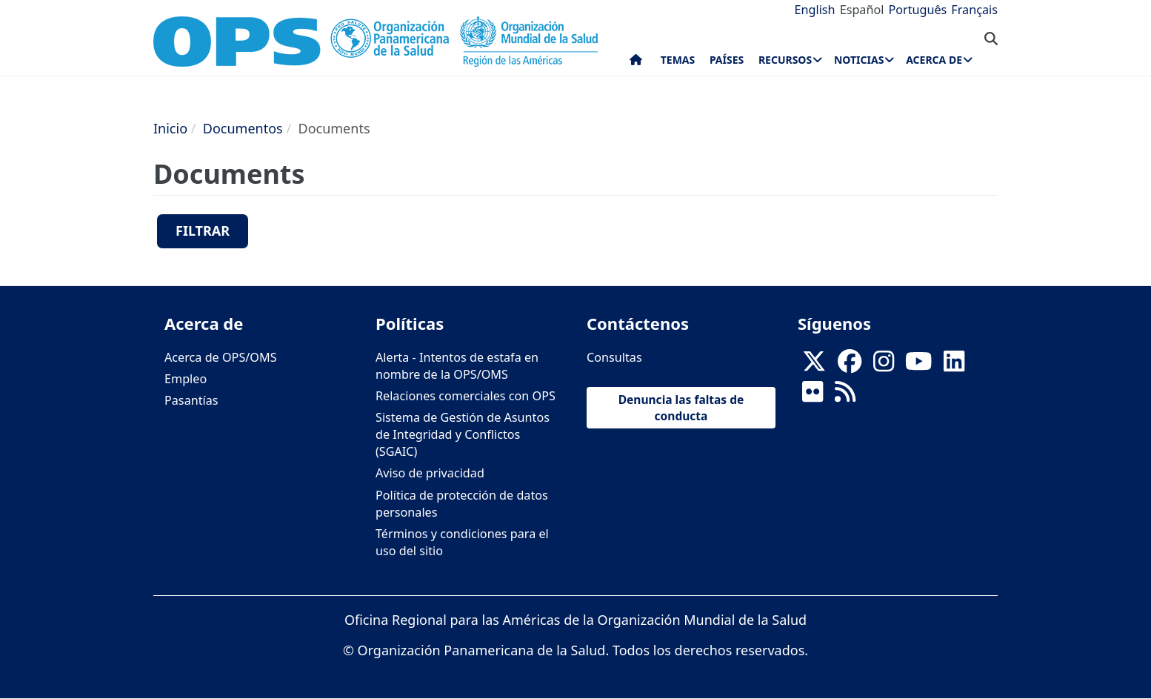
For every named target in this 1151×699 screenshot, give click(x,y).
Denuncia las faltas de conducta (681, 407)
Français (974, 9)
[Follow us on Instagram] (883, 365)
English (815, 9)
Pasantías (191, 400)
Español (862, 9)
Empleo (185, 379)
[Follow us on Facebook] (849, 365)
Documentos (243, 128)
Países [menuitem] (727, 60)
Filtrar (203, 230)
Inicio (170, 128)
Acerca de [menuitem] (934, 60)
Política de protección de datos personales (462, 503)
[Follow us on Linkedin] (954, 365)
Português (917, 9)
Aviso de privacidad (430, 473)
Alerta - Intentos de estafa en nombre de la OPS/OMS (457, 365)
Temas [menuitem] (678, 60)
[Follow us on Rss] (845, 396)
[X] (814, 365)
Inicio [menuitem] (636, 63)
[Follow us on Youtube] (918, 365)
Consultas (614, 357)
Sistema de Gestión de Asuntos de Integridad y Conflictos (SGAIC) (463, 434)
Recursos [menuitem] (785, 60)
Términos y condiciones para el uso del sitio (462, 542)
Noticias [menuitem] (859, 60)
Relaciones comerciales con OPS (466, 396)
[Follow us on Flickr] (812, 396)
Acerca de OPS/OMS (220, 357)
